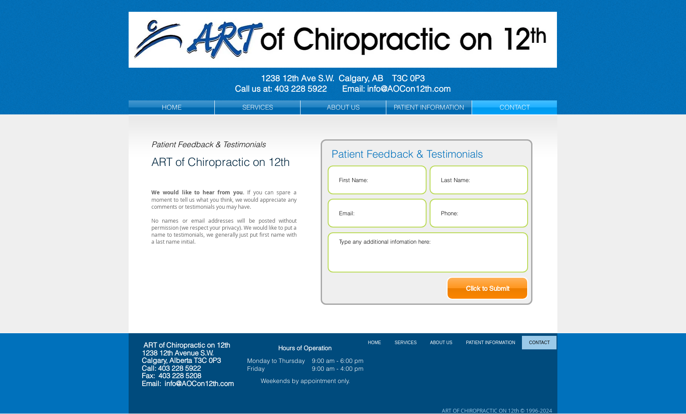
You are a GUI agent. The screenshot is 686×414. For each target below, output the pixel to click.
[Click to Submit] (487, 288)
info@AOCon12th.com (409, 88)
